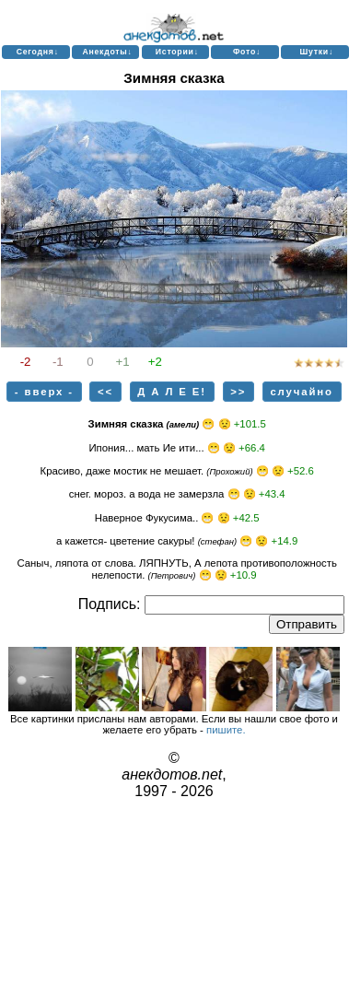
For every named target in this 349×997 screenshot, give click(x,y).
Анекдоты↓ (107, 51)
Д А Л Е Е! (171, 391)
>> (238, 391)
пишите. (226, 729)
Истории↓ (177, 51)
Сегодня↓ (38, 51)
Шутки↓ (316, 51)
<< (105, 391)
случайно (301, 391)
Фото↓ (247, 51)
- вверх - (44, 391)
